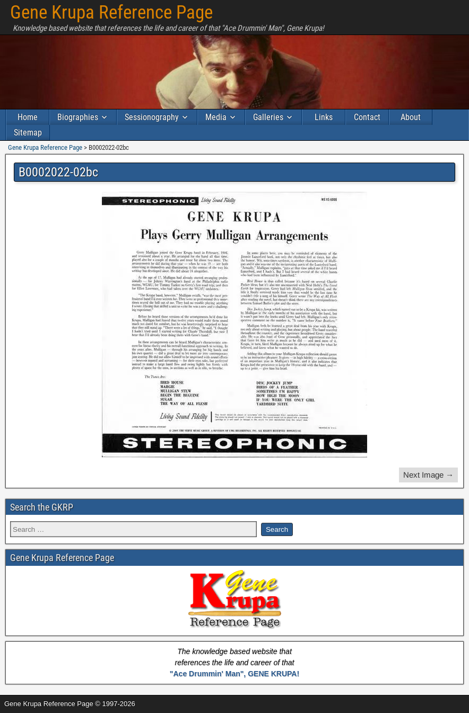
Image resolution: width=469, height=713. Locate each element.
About (411, 117)
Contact (367, 117)
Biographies (77, 117)
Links (324, 117)
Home (28, 117)
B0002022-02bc (58, 172)
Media (216, 117)
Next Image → (428, 474)
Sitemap (28, 133)
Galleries (268, 117)
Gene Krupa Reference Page (111, 12)
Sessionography (152, 117)
